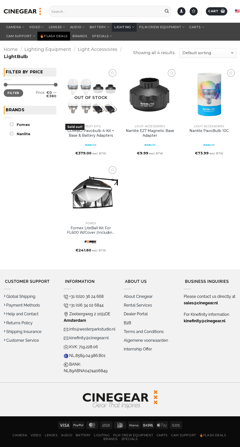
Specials (102, 36)
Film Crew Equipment (161, 27)
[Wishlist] (194, 11)
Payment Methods (22, 305)
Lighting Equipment (47, 49)
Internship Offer (138, 349)
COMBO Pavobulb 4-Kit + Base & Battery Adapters (91, 133)
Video (36, 27)
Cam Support (20, 36)
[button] (216, 11)
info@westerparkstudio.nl (89, 329)
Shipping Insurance (22, 331)
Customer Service (21, 340)
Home (11, 49)
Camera (15, 27)
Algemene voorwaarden (146, 340)
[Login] (181, 11)
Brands (79, 36)
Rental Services (138, 305)
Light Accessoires (97, 49)
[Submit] (166, 11)
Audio (77, 27)
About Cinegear (138, 296)
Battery (99, 27)
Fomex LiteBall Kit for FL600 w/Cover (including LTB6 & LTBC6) (91, 230)
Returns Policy (18, 323)
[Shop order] (207, 53)
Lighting (124, 27)
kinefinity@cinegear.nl (86, 337)
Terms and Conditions (144, 331)
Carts (196, 27)
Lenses (57, 27)
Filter (13, 93)
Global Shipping (19, 296)
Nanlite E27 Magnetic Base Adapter (150, 133)
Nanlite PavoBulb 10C (209, 130)
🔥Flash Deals (54, 36)
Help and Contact (21, 314)
